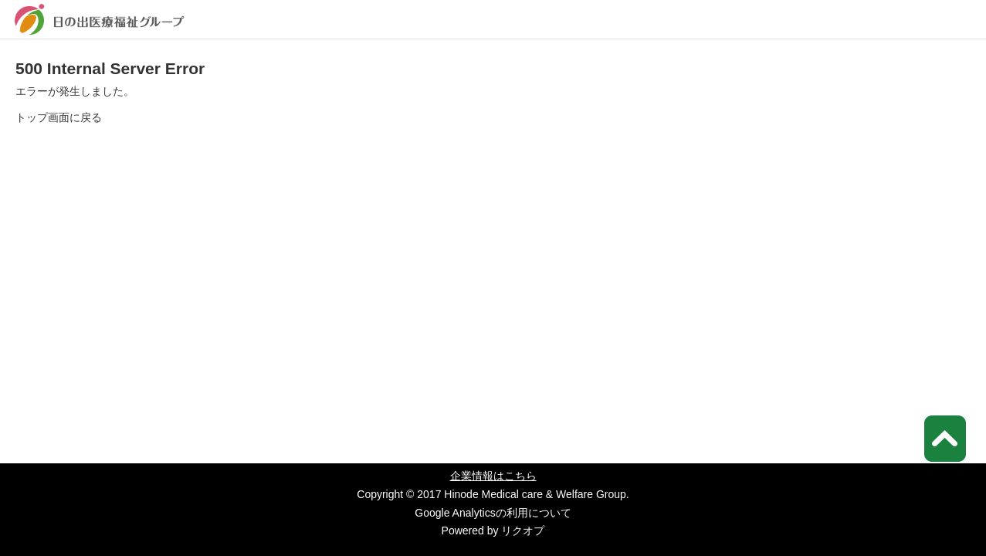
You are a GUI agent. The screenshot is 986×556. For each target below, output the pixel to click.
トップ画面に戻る (58, 117)
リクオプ (522, 530)
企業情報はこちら (493, 476)
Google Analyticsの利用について (493, 513)
